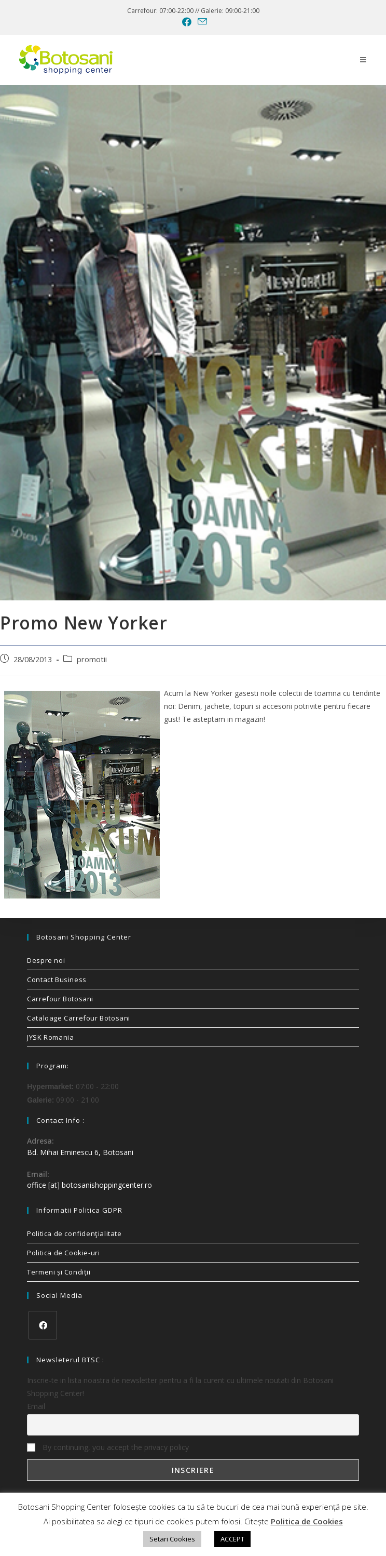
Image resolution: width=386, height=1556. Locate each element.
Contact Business (57, 979)
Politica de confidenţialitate (74, 1233)
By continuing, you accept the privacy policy (108, 1447)
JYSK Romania (50, 1037)
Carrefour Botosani (60, 998)
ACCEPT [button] (232, 1539)
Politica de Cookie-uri (63, 1252)
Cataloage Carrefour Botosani (78, 1018)
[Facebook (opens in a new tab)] (187, 21)
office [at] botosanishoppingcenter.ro (89, 1185)
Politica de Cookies (307, 1521)
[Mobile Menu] (363, 59)
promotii (92, 659)
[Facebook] (43, 1325)
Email (36, 1406)
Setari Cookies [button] (172, 1539)
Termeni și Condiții (58, 1272)
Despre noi (46, 960)
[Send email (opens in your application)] (201, 21)
